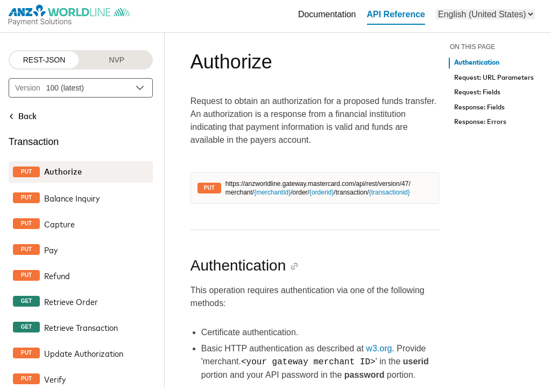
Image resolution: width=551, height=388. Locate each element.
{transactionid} (389, 192)
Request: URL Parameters (494, 77)
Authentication (476, 62)
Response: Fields (479, 107)
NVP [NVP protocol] (116, 60)
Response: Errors (480, 122)
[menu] (485, 14)
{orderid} (321, 192)
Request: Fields (477, 92)
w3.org (379, 348)
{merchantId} (272, 192)
